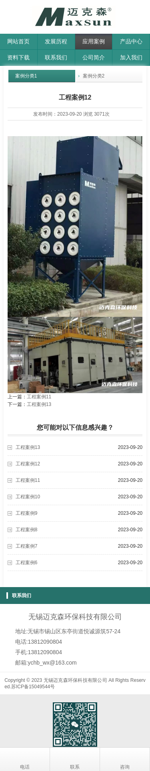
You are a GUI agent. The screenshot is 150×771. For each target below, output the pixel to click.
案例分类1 (26, 76)
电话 (25, 759)
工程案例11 (39, 397)
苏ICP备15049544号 (33, 686)
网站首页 (18, 41)
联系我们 (56, 57)
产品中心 (131, 41)
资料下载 (18, 57)
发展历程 (56, 41)
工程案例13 (39, 404)
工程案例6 (27, 562)
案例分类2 (94, 76)
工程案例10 (28, 497)
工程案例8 (27, 529)
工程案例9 (27, 513)
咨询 (125, 759)
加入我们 (131, 57)
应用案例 (93, 41)
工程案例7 (27, 546)
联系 (75, 759)
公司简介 (93, 57)
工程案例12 (28, 464)
